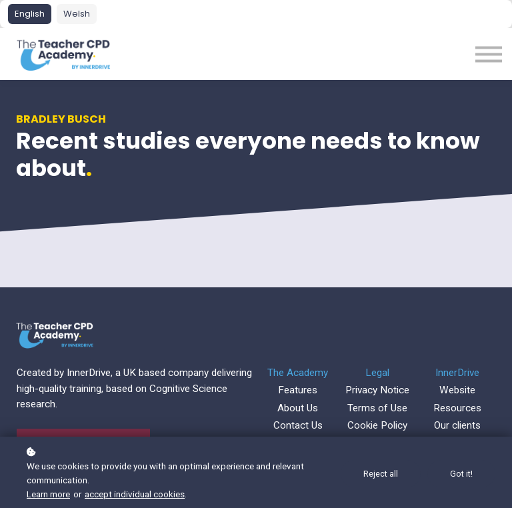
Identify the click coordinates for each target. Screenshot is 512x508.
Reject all (380, 474)
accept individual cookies (135, 494)
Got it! (461, 474)
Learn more (48, 494)
